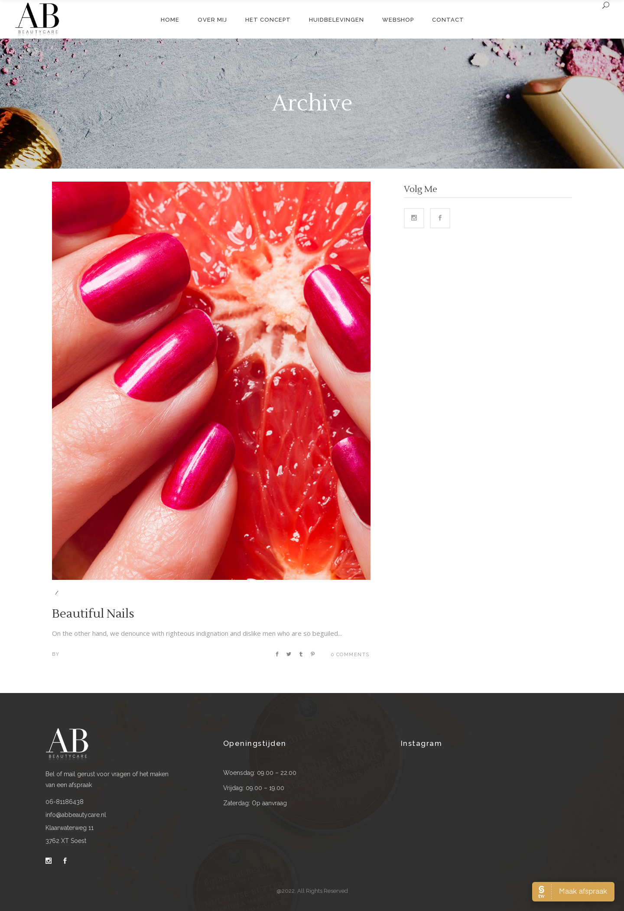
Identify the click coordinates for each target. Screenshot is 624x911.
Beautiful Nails (93, 613)
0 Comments (350, 654)
